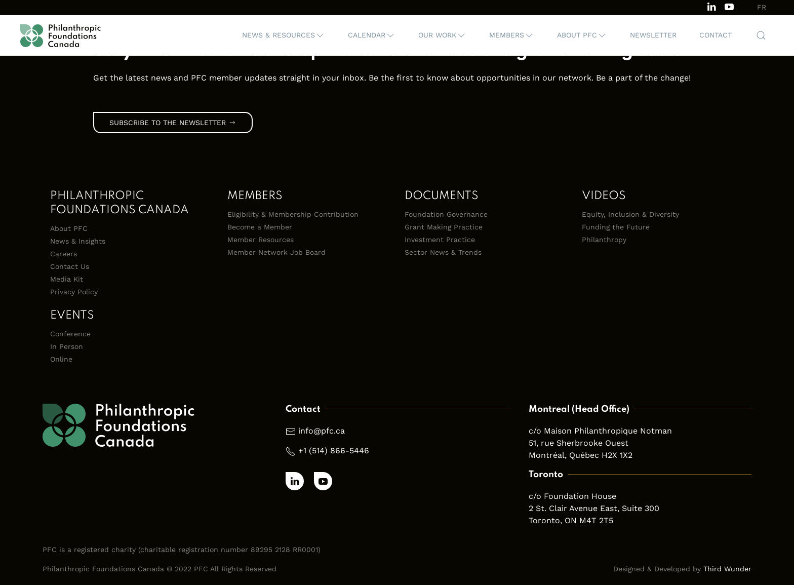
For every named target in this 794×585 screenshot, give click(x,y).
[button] (283, 35)
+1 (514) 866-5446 (333, 450)
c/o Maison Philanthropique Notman (600, 431)
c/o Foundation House (572, 496)
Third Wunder (727, 569)
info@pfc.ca (321, 431)
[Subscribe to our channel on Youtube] (729, 6)
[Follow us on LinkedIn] (711, 6)
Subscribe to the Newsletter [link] (172, 123)
